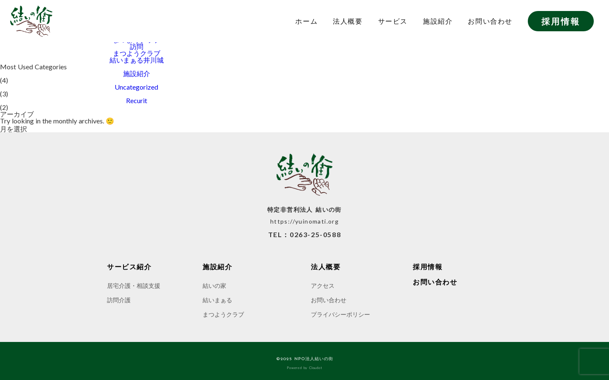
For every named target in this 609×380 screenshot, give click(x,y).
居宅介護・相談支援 (133, 285)
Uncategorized (136, 87)
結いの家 (214, 285)
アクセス (323, 285)
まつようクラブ (136, 53)
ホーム (306, 21)
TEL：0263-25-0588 (304, 234)
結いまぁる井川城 (137, 60)
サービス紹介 (129, 266)
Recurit (136, 100)
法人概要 (347, 21)
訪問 (136, 46)
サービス (393, 21)
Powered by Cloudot (304, 368)
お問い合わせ (490, 21)
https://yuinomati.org (304, 221)
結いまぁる (217, 299)
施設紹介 (438, 21)
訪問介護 (119, 299)
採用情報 (560, 21)
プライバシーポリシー (340, 314)
